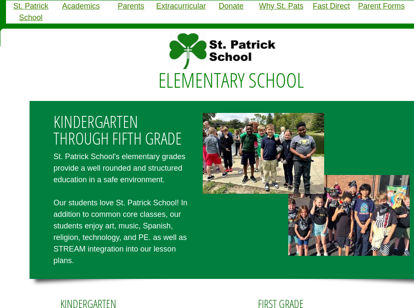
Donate (231, 6)
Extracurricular (181, 6)
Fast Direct (331, 6)
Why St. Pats (281, 6)
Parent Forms (381, 6)
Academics (81, 6)
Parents (131, 6)
